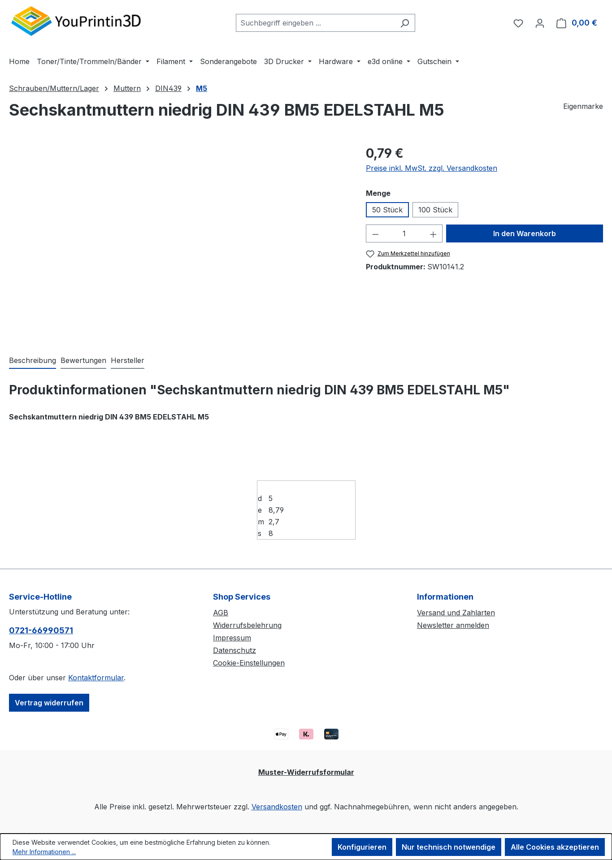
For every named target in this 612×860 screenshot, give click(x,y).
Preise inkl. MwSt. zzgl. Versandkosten (431, 168)
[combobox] (315, 23)
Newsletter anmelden (453, 625)
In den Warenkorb (524, 233)
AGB (220, 612)
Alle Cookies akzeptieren (555, 847)
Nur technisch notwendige (448, 847)
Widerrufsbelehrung (247, 625)
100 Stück (435, 209)
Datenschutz (234, 650)
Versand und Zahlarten (456, 612)
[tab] (32, 361)
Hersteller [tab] (127, 360)
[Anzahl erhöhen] (433, 233)
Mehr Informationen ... (44, 852)
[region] (178, 240)
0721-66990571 (41, 630)
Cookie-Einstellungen (249, 662)
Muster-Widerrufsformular (306, 772)
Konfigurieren (362, 847)
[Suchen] (404, 23)
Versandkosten (277, 806)
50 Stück (387, 209)
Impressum (232, 637)
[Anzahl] (404, 233)
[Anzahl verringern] (375, 233)
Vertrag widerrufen (49, 702)
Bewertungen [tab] (83, 360)
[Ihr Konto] (540, 23)
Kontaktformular (96, 677)
